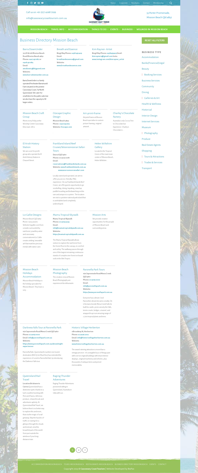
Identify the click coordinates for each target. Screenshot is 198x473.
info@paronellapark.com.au (95, 286)
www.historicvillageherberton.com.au (88, 344)
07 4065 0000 (94, 280)
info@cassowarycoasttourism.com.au (46, 18)
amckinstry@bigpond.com (34, 69)
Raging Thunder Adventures (61, 378)
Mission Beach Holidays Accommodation (32, 273)
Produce (146, 139)
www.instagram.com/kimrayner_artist (108, 59)
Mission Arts (99, 214)
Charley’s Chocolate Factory (123, 115)
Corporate (123, 3)
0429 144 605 (64, 124)
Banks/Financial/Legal (153, 63)
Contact (146, 3)
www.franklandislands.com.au (73, 167)
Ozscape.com (66, 127)
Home (113, 3)
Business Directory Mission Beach (131, 464)
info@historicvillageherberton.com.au (93, 338)
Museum (146, 127)
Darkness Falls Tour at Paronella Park (42, 327)
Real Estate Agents (151, 145)
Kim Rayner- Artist (102, 49)
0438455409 (112, 53)
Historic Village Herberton (86, 327)
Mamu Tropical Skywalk (65, 214)
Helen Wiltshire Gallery (103, 145)
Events (115, 29)
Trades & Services (153, 162)
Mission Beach (39, 29)
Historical (147, 109)
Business (128, 29)
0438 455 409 (77, 53)
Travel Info (58, 29)
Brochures (135, 3)
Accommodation (79, 29)
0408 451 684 (28, 63)
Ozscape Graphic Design (62, 115)
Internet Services (150, 121)
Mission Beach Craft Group (33, 115)
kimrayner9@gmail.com (102, 56)
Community (148, 86)
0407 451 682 (34, 59)
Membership (158, 3)
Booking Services (153, 74)
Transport (147, 168)
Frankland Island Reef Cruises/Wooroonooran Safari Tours (69, 147)
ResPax (131, 469)
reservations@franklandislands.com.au (69, 164)
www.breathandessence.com (69, 66)
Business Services (151, 80)
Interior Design (149, 115)
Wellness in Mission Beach (152, 29)
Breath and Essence (67, 49)
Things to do (100, 29)
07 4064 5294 (64, 222)
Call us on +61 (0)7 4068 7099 (41, 12)
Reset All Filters (155, 40)
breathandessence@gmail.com (70, 59)
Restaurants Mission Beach (99, 464)
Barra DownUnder (33, 49)
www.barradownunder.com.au (35, 75)
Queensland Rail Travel (31, 378)
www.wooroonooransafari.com (68, 170)
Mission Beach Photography (60, 271)
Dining (145, 92)
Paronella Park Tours (94, 269)
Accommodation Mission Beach (47, 464)
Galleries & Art (152, 98)
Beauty (145, 69)
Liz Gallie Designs (32, 214)
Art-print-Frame (92, 113)
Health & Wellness (151, 104)
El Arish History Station (31, 145)
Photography (151, 133)
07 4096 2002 (83, 335)
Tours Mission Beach (74, 464)
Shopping (147, 150)
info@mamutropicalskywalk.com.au (68, 228)
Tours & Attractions (154, 156)
